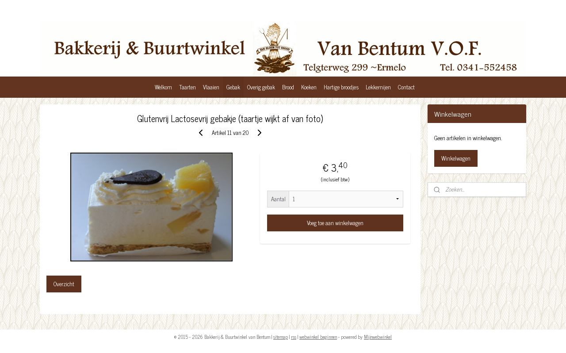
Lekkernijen (378, 87)
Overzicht (64, 283)
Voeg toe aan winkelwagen (335, 222)
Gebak (233, 87)
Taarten (187, 87)
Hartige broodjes (341, 87)
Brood (288, 87)
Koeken (309, 87)
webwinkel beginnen (318, 337)
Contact (406, 87)
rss (293, 337)
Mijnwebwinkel (378, 337)
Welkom (163, 87)
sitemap (280, 337)
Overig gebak (261, 87)
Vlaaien (211, 87)
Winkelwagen (455, 158)
